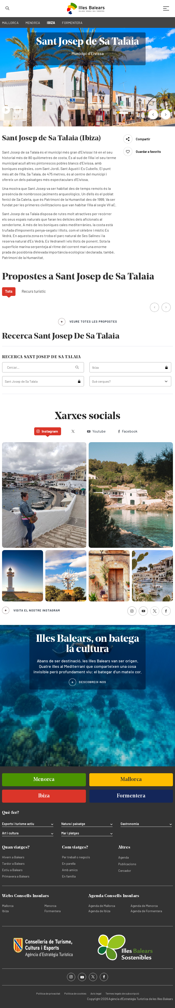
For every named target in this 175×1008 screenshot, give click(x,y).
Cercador (124, 870)
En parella (68, 863)
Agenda (123, 857)
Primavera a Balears (15, 876)
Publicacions (127, 864)
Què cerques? (101, 381)
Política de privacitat (48, 993)
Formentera (52, 911)
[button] (153, 114)
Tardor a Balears (13, 863)
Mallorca (7, 906)
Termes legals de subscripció (122, 993)
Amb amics (70, 870)
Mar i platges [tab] (70, 833)
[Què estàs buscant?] (43, 367)
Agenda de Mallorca (101, 906)
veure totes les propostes (93, 321)
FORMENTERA (72, 23)
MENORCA (33, 23)
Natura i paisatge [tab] (73, 824)
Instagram (47, 431)
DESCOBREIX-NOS (92, 682)
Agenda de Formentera (146, 911)
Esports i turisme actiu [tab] (18, 824)
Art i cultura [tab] (10, 833)
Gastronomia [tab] (130, 824)
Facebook (127, 431)
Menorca (50, 906)
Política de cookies (75, 993)
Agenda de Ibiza (99, 911)
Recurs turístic (34, 291)
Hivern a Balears (13, 857)
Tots (9, 291)
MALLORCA (10, 23)
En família (69, 876)
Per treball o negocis (76, 857)
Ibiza (5, 911)
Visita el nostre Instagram (36, 610)
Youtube (96, 431)
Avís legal (95, 993)
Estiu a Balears (12, 870)
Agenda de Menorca (144, 906)
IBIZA (51, 23)
